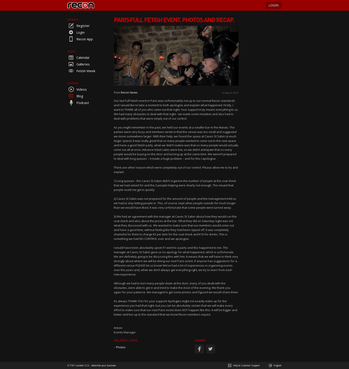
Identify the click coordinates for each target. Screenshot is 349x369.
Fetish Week (81, 70)
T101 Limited (76, 365)
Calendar (78, 57)
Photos (121, 347)
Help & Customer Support (246, 365)
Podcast (78, 102)
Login (76, 32)
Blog (75, 96)
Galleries (78, 64)
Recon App (80, 39)
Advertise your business (103, 365)
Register (78, 25)
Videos (77, 89)
